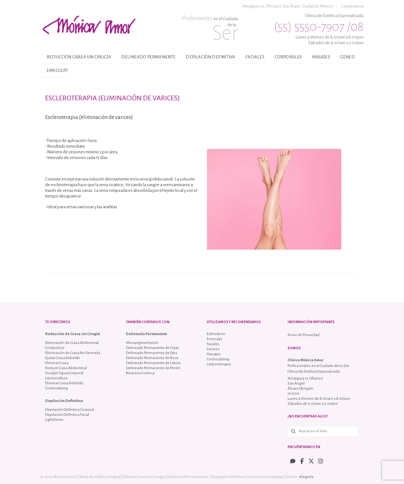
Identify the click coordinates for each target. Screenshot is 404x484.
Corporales (288, 57)
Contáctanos (352, 6)
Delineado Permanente (148, 57)
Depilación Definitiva (210, 57)
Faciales (254, 57)
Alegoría (306, 477)
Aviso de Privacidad (303, 335)
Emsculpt (57, 70)
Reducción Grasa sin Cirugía (79, 57)
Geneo (347, 57)
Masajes (321, 57)
